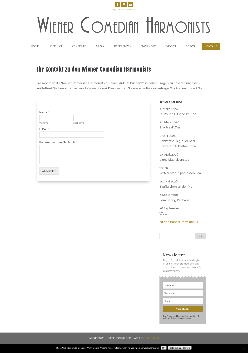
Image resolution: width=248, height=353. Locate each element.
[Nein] (244, 348)
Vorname (43, 123)
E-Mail (44, 129)
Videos (171, 46)
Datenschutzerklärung (126, 338)
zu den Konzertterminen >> (179, 222)
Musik (100, 46)
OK (163, 348)
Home (35, 46)
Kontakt (211, 46)
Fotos (190, 46)
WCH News (148, 46)
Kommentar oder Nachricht (58, 142)
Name (44, 112)
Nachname (78, 123)
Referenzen (122, 46)
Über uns (55, 46)
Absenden (49, 171)
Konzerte (79, 46)
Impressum (96, 338)
